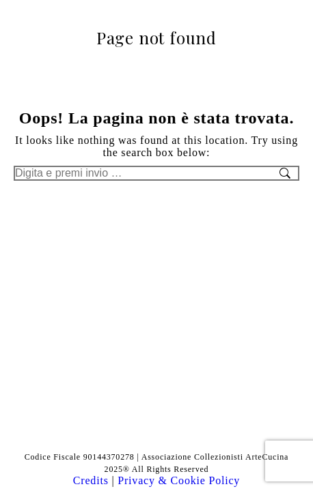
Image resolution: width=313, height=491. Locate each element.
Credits (92, 480)
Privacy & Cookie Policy (179, 480)
